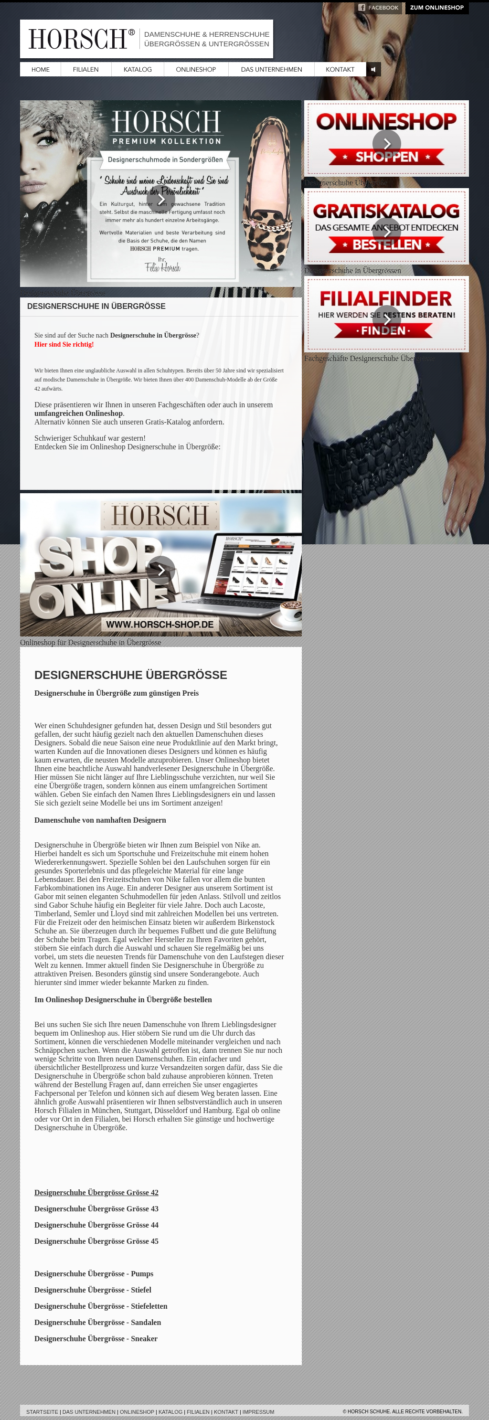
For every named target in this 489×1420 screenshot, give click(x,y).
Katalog (170, 1412)
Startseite (42, 1412)
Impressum (259, 1412)
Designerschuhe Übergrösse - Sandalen (97, 1322)
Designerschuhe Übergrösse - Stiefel (92, 1290)
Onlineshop (137, 1412)
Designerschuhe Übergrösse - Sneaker (96, 1339)
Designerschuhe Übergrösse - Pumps (93, 1274)
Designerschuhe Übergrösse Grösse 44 (96, 1225)
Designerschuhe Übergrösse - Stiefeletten (101, 1306)
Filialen (198, 1412)
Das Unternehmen (89, 1412)
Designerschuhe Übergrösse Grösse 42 (96, 1192)
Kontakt (226, 1412)
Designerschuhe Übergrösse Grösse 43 (96, 1209)
